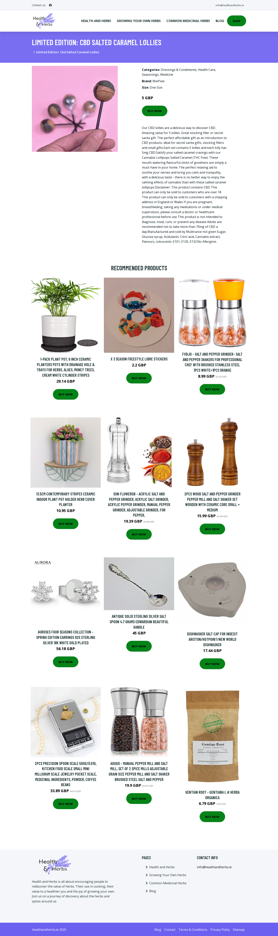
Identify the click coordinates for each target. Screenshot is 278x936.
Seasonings (150, 74)
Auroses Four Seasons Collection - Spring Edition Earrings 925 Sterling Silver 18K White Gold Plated (65, 636)
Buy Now (154, 110)
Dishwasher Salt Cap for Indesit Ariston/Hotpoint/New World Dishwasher (212, 638)
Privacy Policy (220, 929)
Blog (220, 20)
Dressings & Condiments (179, 69)
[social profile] (50, 5)
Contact (169, 929)
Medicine (166, 74)
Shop (237, 20)
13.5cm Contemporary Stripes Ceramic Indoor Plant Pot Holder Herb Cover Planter (65, 498)
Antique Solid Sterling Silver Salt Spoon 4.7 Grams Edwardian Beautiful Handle (139, 620)
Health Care (206, 69)
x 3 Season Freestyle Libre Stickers (139, 358)
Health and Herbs (96, 20)
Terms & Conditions (193, 929)
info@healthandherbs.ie (228, 5)
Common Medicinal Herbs (188, 20)
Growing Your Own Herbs (139, 20)
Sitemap (239, 929)
